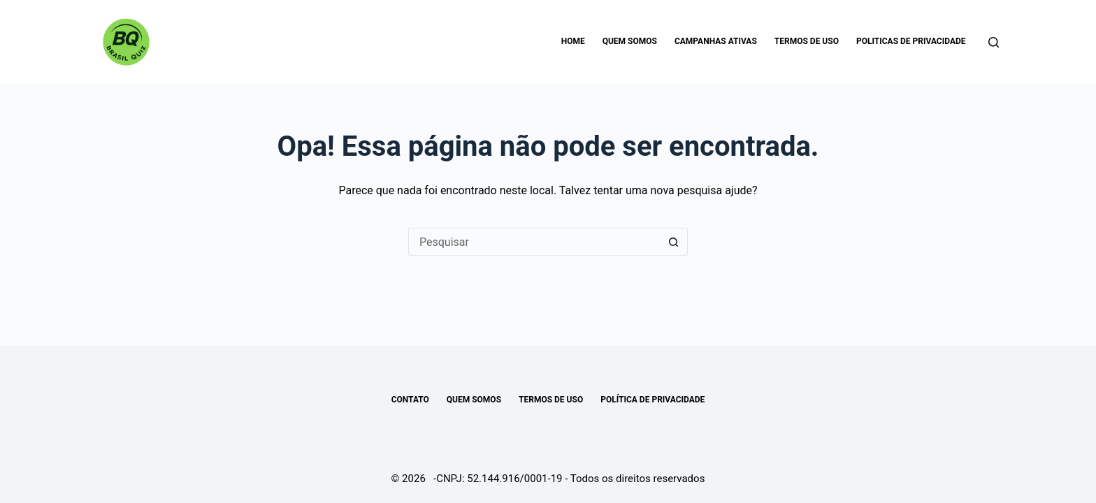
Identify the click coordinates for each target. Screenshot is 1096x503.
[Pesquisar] (993, 42)
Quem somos (630, 41)
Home (573, 41)
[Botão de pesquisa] (674, 242)
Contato (410, 399)
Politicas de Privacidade (911, 41)
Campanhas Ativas (716, 41)
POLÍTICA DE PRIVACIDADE (652, 399)
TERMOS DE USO (551, 399)
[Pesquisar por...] (534, 242)
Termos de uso (806, 41)
